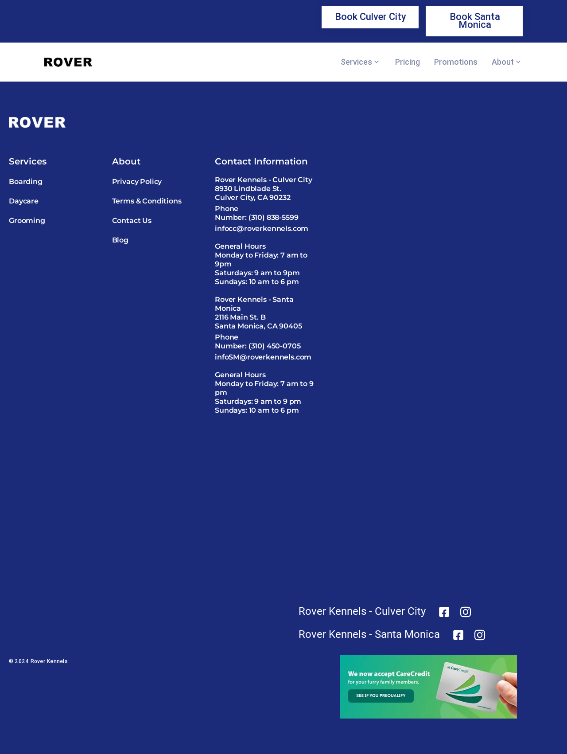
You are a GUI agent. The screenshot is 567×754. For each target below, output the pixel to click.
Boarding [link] (26, 181)
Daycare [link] (24, 201)
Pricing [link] (407, 62)
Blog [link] (120, 240)
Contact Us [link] (131, 220)
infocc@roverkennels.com (261, 228)
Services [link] (356, 62)
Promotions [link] (456, 62)
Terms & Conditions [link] (147, 201)
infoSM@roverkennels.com (263, 357)
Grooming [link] (27, 220)
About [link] (503, 62)
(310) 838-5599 (274, 217)
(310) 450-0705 (275, 346)
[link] (370, 17)
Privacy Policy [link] (137, 181)
